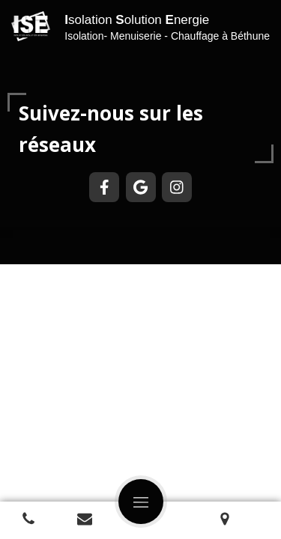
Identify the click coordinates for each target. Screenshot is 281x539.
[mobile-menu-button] (141, 501)
